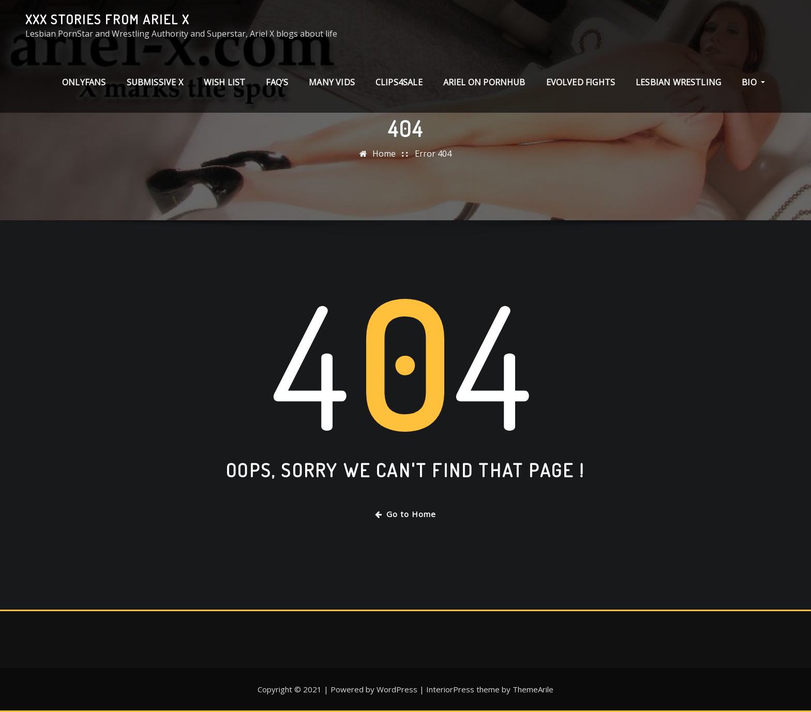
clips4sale (399, 82)
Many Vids (332, 82)
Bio (753, 82)
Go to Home (405, 514)
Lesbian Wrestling (678, 82)
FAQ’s (277, 82)
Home (384, 153)
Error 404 (433, 153)
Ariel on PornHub (484, 82)
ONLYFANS (84, 82)
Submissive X (155, 82)
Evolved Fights (580, 82)
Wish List (225, 82)
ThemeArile (533, 689)
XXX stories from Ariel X (107, 19)
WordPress (397, 689)
